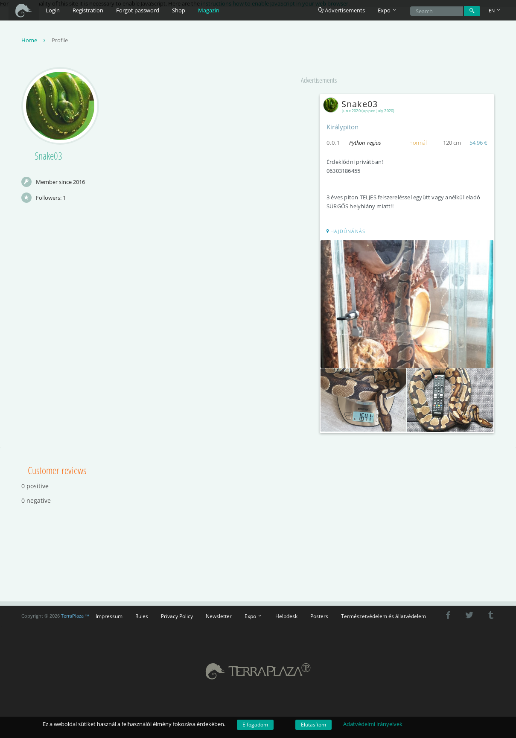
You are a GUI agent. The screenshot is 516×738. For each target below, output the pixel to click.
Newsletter (219, 616)
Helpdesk (286, 616)
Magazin (208, 10)
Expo (253, 616)
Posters (319, 616)
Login (53, 10)
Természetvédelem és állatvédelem (383, 616)
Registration (88, 10)
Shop (178, 10)
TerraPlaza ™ (75, 616)
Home (34, 40)
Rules (141, 616)
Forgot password (137, 10)
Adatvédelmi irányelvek (372, 724)
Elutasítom (313, 724)
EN (495, 10)
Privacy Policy (177, 616)
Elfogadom (255, 724)
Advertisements (341, 10)
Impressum (109, 616)
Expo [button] (387, 10)
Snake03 (352, 104)
